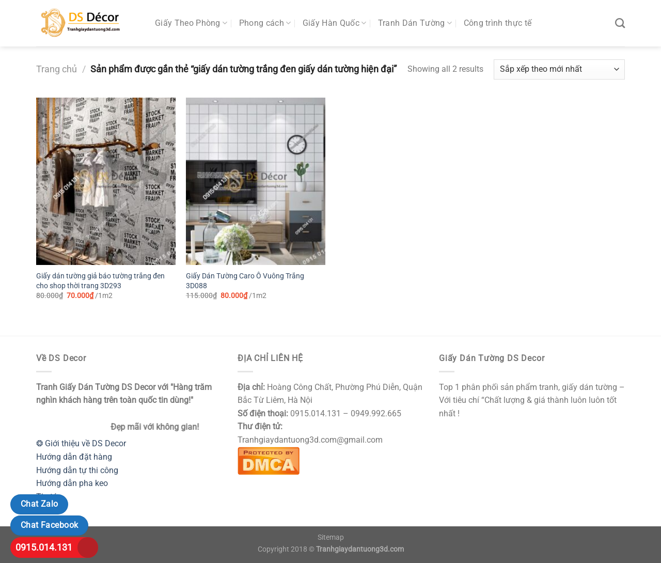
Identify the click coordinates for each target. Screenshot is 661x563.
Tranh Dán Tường (415, 23)
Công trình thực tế (498, 23)
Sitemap (331, 537)
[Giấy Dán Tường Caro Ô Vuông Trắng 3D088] (255, 181)
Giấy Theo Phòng (191, 23)
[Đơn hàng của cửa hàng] (559, 69)
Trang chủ (56, 69)
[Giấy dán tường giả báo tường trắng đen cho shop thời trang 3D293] (106, 181)
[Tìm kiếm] (620, 23)
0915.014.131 (43, 547)
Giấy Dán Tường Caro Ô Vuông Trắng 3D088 (245, 281)
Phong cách (265, 23)
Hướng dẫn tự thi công (77, 470)
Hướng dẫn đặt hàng (74, 457)
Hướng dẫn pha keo (72, 483)
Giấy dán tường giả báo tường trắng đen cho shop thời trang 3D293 (100, 281)
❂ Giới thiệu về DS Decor (81, 443)
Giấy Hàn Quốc (335, 23)
